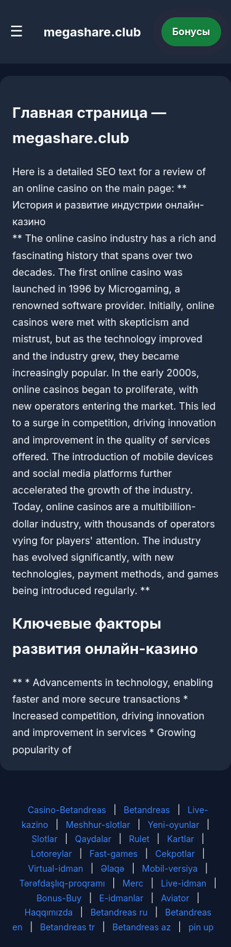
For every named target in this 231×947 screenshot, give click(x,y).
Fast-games (113, 853)
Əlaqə (112, 868)
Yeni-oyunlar (174, 824)
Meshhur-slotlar (98, 824)
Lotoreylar (51, 853)
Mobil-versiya (170, 868)
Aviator (175, 898)
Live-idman (183, 883)
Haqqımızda (49, 912)
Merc (133, 883)
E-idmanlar (121, 898)
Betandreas (147, 809)
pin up (201, 927)
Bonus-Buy (58, 898)
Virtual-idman (55, 868)
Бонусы (191, 31)
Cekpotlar (175, 853)
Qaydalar (93, 838)
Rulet (139, 838)
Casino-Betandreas (67, 809)
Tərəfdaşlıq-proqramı (62, 883)
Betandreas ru (119, 912)
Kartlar (180, 838)
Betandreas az (142, 927)
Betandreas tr (67, 927)
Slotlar (44, 838)
